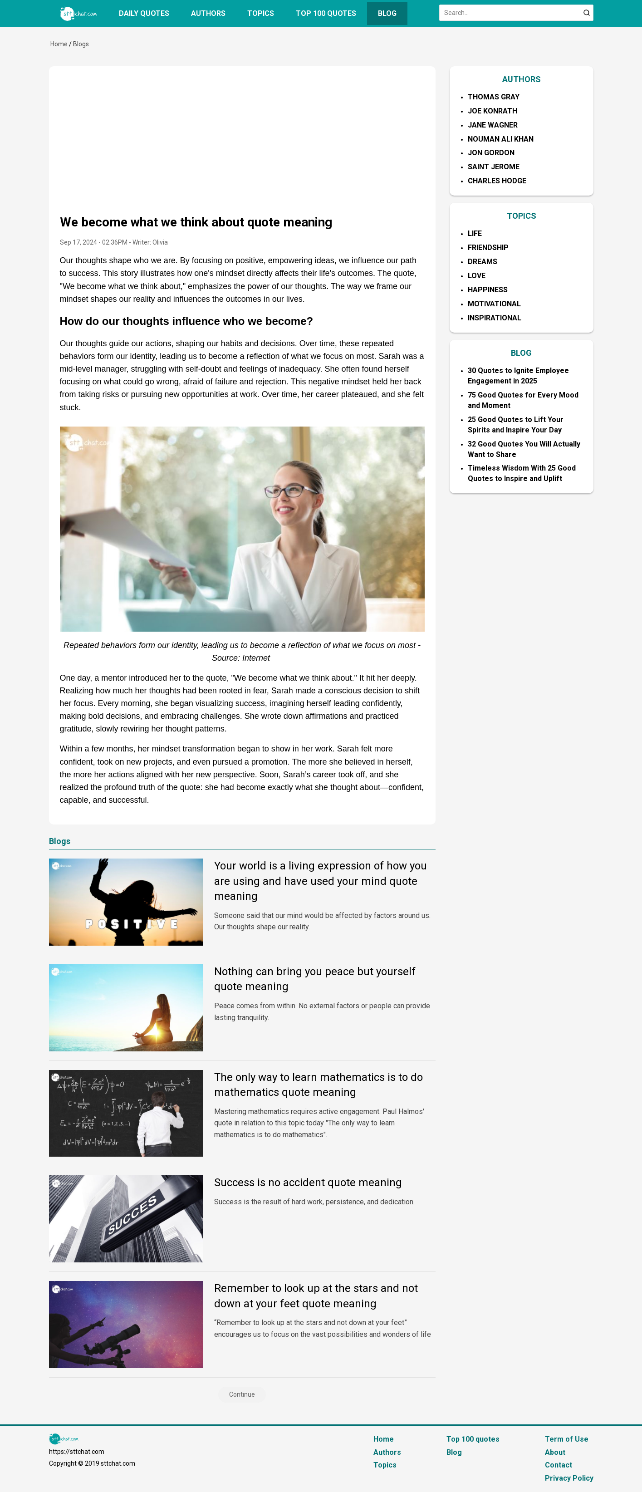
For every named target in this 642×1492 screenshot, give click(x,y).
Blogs (81, 44)
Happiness (488, 289)
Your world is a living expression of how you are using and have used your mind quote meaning (320, 881)
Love (476, 275)
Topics (260, 13)
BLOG (521, 353)
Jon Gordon (491, 152)
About (555, 1452)
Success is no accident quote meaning (308, 1182)
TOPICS (521, 216)
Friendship (488, 247)
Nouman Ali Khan (501, 139)
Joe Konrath (492, 111)
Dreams (482, 261)
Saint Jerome (493, 166)
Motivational (494, 303)
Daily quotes (144, 13)
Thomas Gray (493, 97)
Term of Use (566, 1439)
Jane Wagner (493, 125)
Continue (242, 1394)
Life (475, 233)
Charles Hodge (497, 181)
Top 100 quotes (326, 13)
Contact (558, 1465)
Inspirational (494, 318)
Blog (387, 13)
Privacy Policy (569, 1478)
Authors (208, 13)
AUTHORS (521, 79)
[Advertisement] (242, 145)
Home (59, 44)
